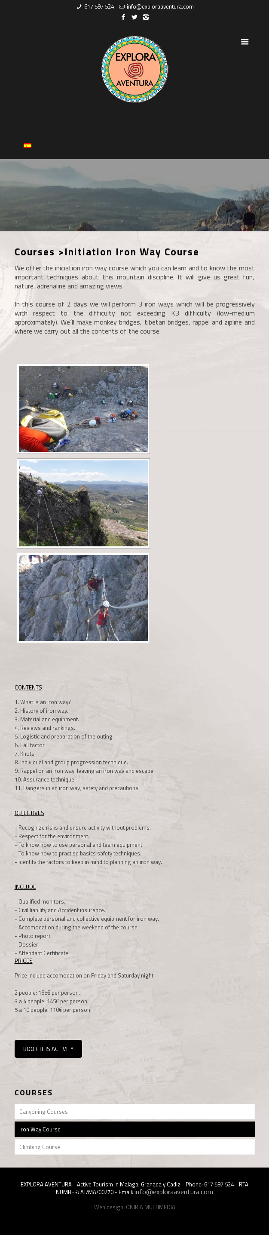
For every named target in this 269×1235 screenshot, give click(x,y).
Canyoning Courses (43, 1111)
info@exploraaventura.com (160, 6)
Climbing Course (39, 1147)
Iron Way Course (40, 1129)
